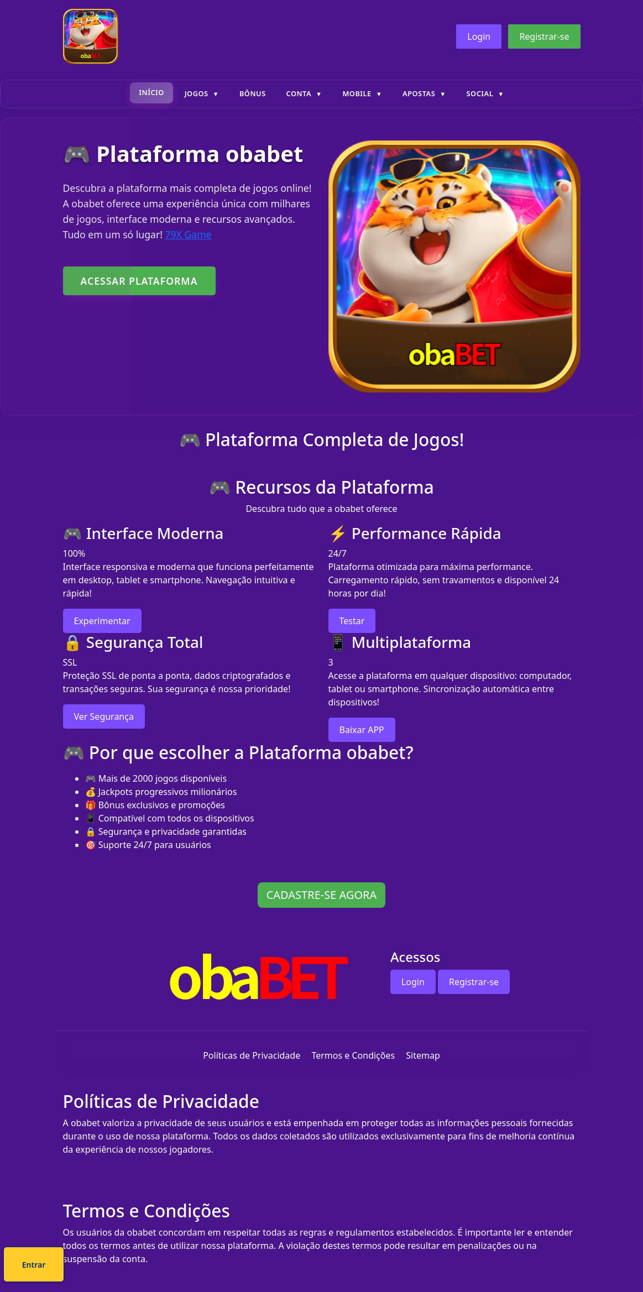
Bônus (252, 93)
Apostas (418, 93)
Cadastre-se (287, 1266)
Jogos (196, 93)
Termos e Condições (353, 1055)
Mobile (356, 93)
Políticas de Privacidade (251, 1055)
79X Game (188, 234)
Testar (352, 621)
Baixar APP (361, 730)
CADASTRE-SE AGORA (321, 894)
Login (478, 36)
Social (480, 93)
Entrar (358, 1266)
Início (151, 92)
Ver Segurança (104, 716)
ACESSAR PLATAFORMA (139, 280)
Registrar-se (544, 36)
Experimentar (102, 621)
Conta (298, 93)
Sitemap (423, 1055)
